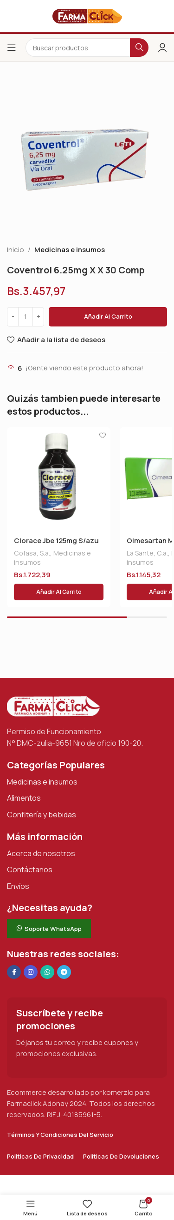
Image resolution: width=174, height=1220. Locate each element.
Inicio (15, 249)
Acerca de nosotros (41, 853)
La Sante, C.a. (147, 553)
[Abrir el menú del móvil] (11, 47)
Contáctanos (29, 869)
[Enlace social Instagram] (31, 972)
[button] (58, 592)
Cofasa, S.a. (32, 553)
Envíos (18, 886)
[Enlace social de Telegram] (64, 972)
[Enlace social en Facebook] (14, 972)
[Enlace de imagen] (53, 706)
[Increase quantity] (38, 316)
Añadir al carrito (108, 316)
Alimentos (24, 798)
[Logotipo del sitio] (87, 15)
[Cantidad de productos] (25, 316)
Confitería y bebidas (41, 814)
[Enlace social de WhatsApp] (47, 972)
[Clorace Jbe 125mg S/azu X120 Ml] (58, 478)
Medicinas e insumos (69, 249)
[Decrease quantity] (13, 316)
